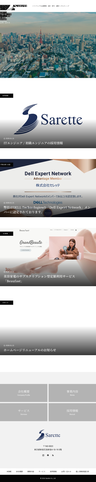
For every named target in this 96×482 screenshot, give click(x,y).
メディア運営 (5, 16)
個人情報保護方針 (82, 472)
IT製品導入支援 (6, 14)
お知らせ (3, 13)
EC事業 (2, 18)
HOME (9, 472)
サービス (3, 11)
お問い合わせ (5, 23)
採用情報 (3, 19)
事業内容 (3, 4)
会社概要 (3, 2)
